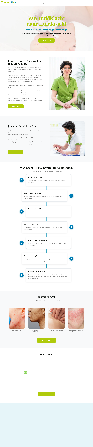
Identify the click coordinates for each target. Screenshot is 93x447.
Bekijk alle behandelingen (46, 358)
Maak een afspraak (46, 40)
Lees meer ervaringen (46, 412)
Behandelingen (41, 3)
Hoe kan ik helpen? (16, 106)
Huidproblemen (52, 3)
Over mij (76, 3)
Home (33, 3)
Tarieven (61, 3)
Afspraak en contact (85, 3)
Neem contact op (15, 152)
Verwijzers (68, 3)
